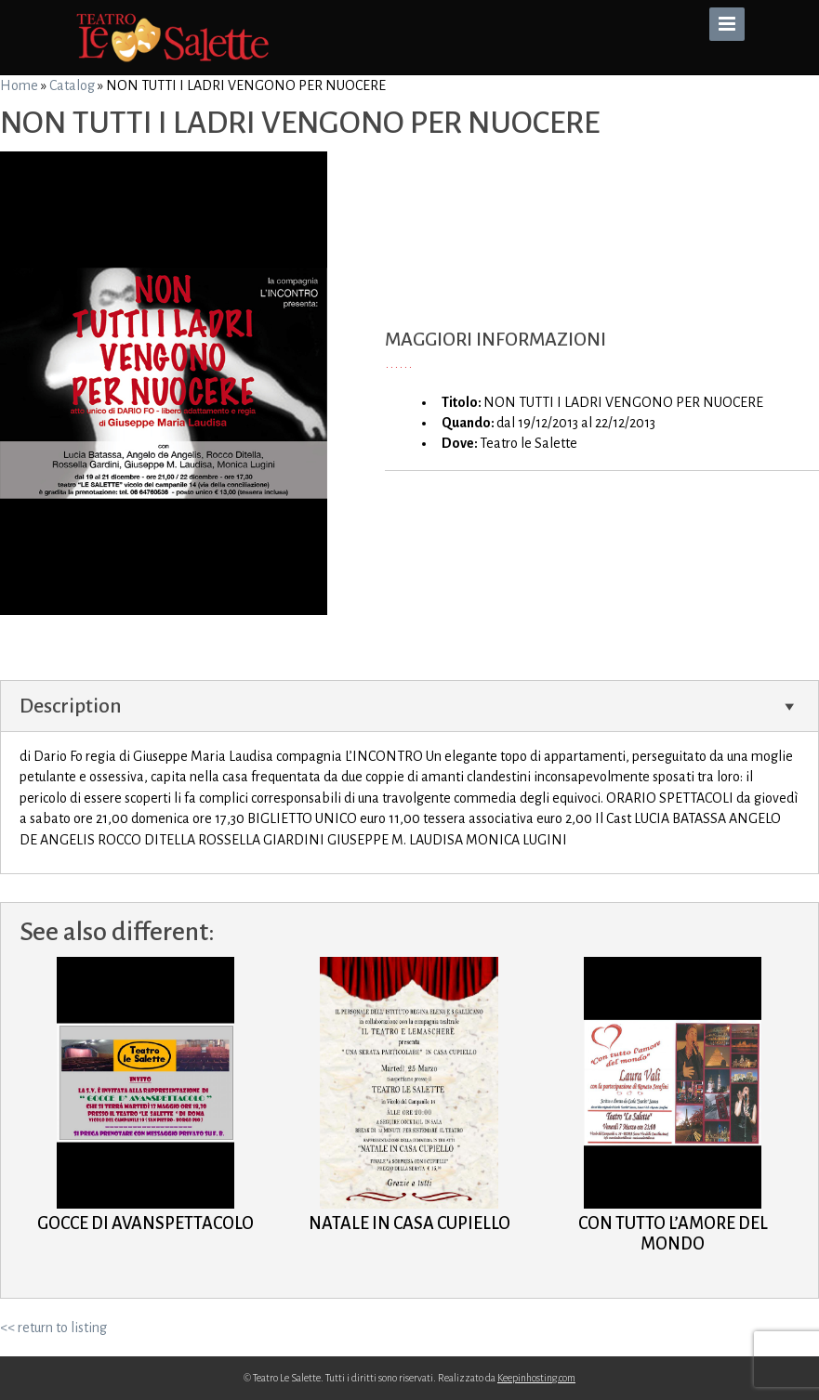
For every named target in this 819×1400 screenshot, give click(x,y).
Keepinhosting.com (536, 1377)
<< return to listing (53, 1327)
